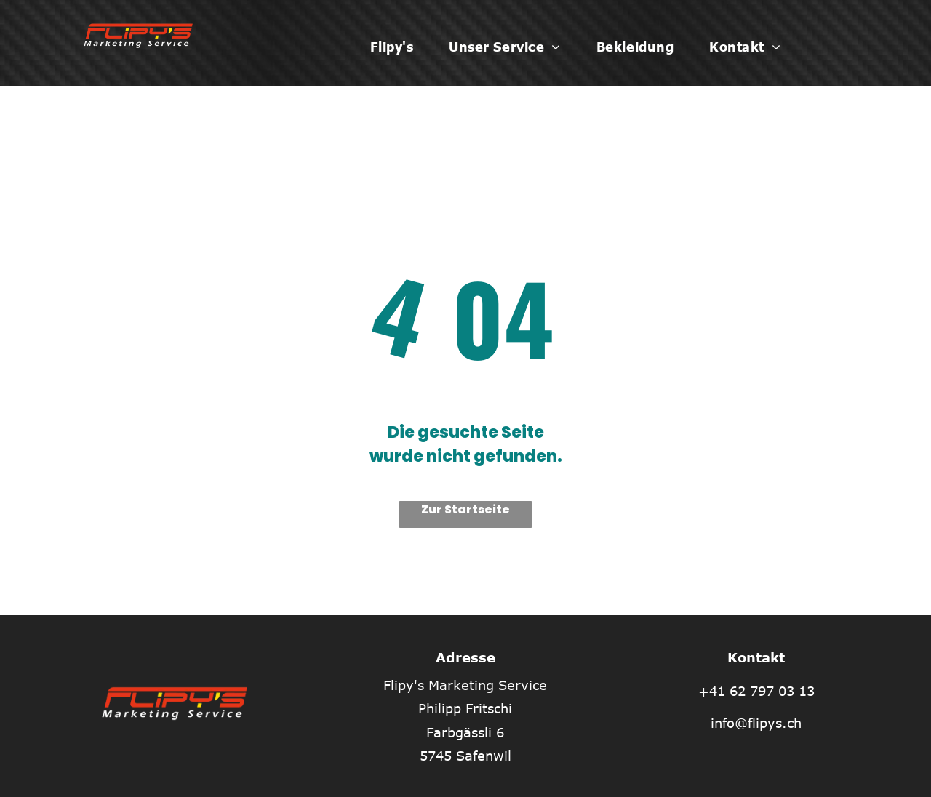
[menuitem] (397, 46)
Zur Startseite (465, 509)
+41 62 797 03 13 (756, 691)
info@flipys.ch (756, 723)
